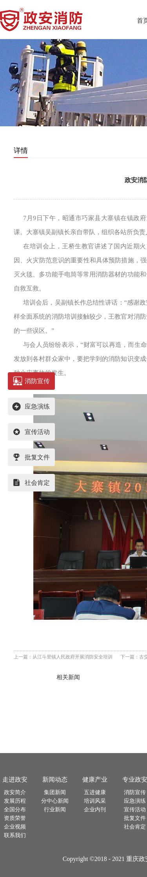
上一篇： (63, 657)
